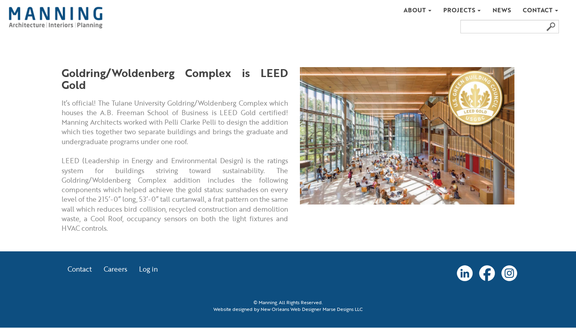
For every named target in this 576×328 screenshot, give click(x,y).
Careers (115, 269)
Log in (148, 269)
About (417, 10)
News (502, 10)
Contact (540, 10)
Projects (462, 10)
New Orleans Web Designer (291, 309)
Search (550, 26)
